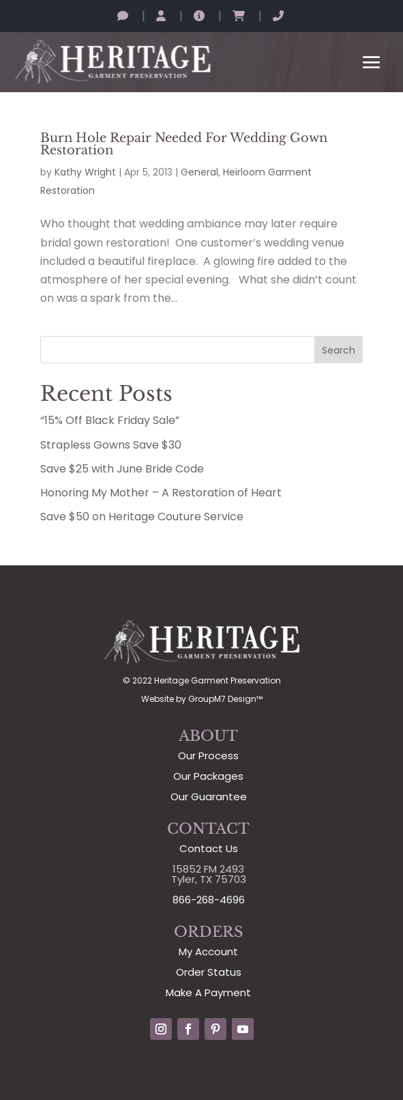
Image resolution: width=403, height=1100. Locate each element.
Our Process (208, 755)
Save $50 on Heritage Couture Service (141, 516)
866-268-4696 (209, 899)
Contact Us (208, 848)
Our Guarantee (208, 796)
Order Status (208, 972)
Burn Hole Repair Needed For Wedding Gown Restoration (183, 144)
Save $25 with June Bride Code (122, 469)
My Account (208, 951)
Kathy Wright (85, 172)
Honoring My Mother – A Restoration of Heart (161, 492)
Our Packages (208, 776)
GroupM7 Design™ (225, 699)
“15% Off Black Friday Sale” (109, 420)
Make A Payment (208, 992)
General (199, 172)
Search (338, 350)
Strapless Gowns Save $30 (110, 445)
